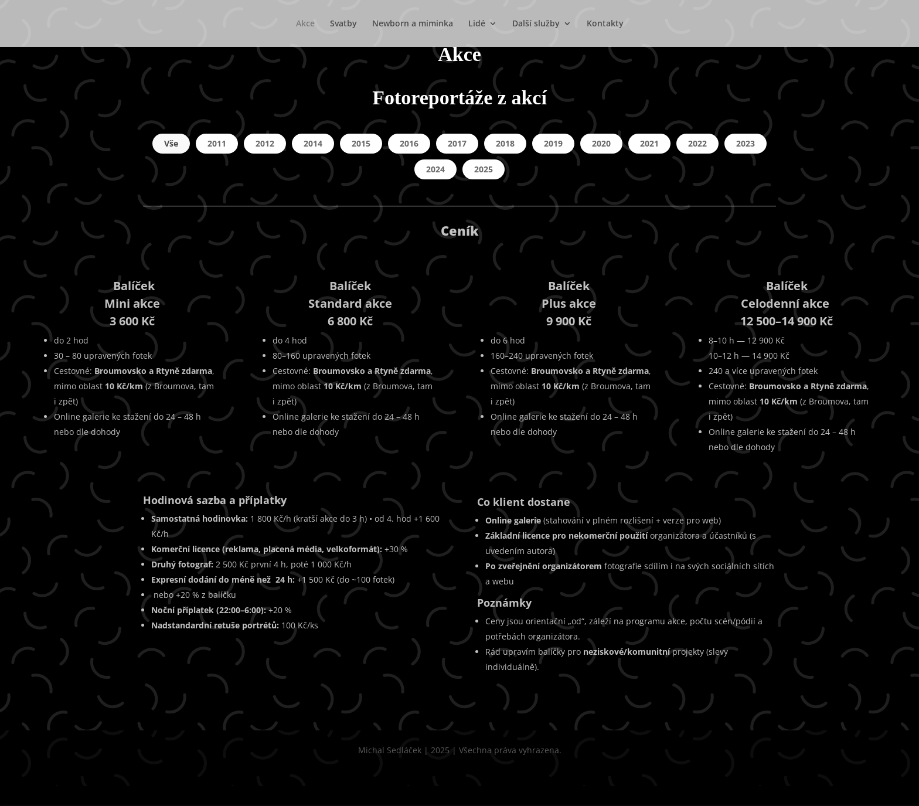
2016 (409, 143)
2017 (457, 143)
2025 (483, 169)
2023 (745, 143)
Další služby (536, 24)
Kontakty (605, 24)
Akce (305, 24)
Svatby (343, 24)
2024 (435, 169)
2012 (265, 143)
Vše (171, 143)
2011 (216, 143)
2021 (649, 143)
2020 (601, 143)
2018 (505, 143)
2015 (361, 143)
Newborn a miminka (412, 24)
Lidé (476, 24)
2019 (553, 143)
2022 (697, 143)
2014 (313, 143)
